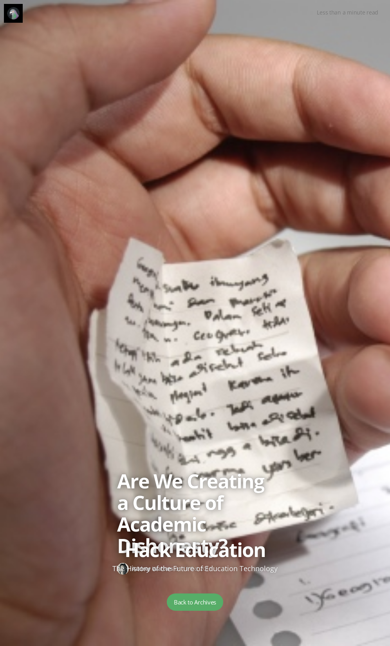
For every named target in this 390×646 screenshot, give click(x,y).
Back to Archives (195, 602)
